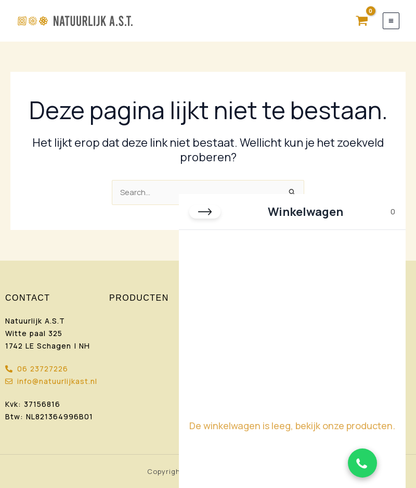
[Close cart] (204, 212)
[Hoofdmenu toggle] (391, 20)
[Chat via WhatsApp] (362, 463)
